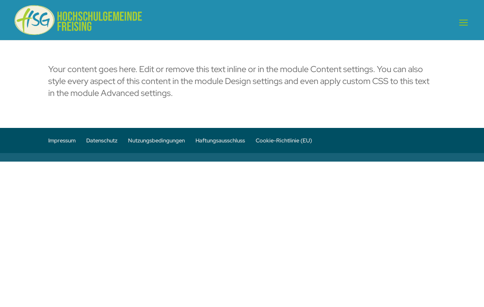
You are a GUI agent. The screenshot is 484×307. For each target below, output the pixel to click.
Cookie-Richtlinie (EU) (284, 140)
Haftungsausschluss (220, 140)
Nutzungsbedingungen (156, 140)
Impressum (62, 140)
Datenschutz (101, 140)
